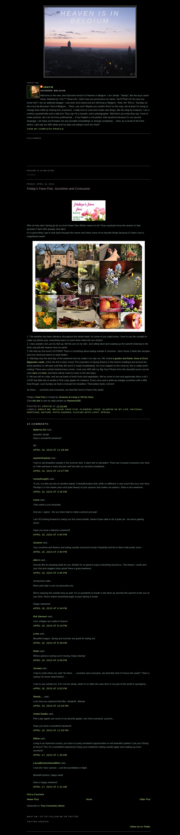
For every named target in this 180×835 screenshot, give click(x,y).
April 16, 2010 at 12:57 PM (51, 471)
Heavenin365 (74, 400)
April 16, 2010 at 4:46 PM (50, 573)
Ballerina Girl (39, 429)
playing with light (86, 412)
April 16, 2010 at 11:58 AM (50, 450)
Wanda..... (38, 696)
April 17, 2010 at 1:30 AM (50, 755)
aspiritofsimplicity (42, 458)
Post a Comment (35, 794)
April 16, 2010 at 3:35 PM (50, 491)
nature (46, 412)
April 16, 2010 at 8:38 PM (50, 643)
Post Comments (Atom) (53, 805)
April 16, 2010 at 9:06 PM (50, 660)
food (97, 409)
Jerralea (37, 668)
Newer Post (33, 799)
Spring (105, 412)
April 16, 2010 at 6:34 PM (50, 608)
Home (89, 799)
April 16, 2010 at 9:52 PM (50, 688)
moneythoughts (41, 479)
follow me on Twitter (140, 826)
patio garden (62, 412)
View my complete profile (45, 129)
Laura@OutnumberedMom (46, 763)
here (34, 373)
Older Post (145, 799)
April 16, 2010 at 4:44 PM (50, 534)
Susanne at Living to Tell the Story (76, 397)
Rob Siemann (40, 616)
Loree (36, 633)
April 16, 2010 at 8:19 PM (50, 625)
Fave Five (40, 397)
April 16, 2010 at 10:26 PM (51, 706)
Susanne (37, 542)
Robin (36, 651)
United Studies (40, 714)
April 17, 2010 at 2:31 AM (50, 787)
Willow (36, 738)
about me (44, 409)
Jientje (48, 87)
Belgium (58, 409)
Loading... (32, 174)
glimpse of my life (115, 409)
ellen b (36, 560)
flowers (86, 409)
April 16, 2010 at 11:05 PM (51, 730)
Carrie (36, 500)
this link (36, 400)
